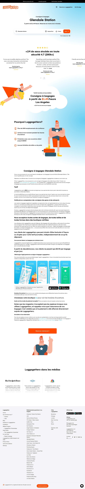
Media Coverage (8, 436)
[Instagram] (77, 437)
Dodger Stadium (30, 430)
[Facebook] (72, 437)
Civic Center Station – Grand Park (34, 451)
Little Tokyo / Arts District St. (33, 443)
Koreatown (29, 470)
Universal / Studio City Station (34, 414)
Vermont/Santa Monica (32, 418)
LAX (27, 416)
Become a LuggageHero (65, 7)
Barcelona (53, 414)
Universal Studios (31, 460)
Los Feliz (29, 455)
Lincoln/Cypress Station (32, 441)
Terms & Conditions (7, 443)
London (53, 418)
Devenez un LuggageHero (9, 422)
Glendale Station (30, 439)
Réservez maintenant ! (42, 331)
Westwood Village (31, 459)
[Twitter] (75, 437)
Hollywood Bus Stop (31, 476)
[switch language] (56, 7)
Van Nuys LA (30, 431)
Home (4, 412)
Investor (6, 416)
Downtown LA (30, 468)
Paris (52, 422)
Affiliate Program (7, 426)
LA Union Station (30, 478)
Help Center (5, 430)
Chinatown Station (31, 445)
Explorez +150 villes (54, 428)
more (50, 68)
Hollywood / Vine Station (32, 449)
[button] (82, 486)
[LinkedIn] (81, 437)
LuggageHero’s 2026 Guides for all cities (11, 438)
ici (36, 297)
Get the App (78, 7)
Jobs (5, 418)
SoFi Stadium (30, 426)
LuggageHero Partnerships (10, 428)
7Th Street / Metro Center (33, 420)
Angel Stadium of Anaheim (33, 428)
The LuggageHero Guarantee (11, 432)
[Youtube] (79, 437)
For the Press (6, 434)
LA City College (30, 474)
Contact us (68, 437)
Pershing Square (30, 447)
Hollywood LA (30, 464)
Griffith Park (29, 422)
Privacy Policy (6, 441)
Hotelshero (5, 424)
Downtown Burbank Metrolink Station (34, 436)
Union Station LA (30, 433)
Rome (52, 424)
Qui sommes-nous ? (7, 414)
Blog (4, 420)
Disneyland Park (30, 424)
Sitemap (5, 445)
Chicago (53, 416)
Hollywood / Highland (32, 453)
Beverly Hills (29, 462)
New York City (54, 420)
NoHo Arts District (31, 457)
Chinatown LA (30, 472)
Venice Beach (30, 466)
